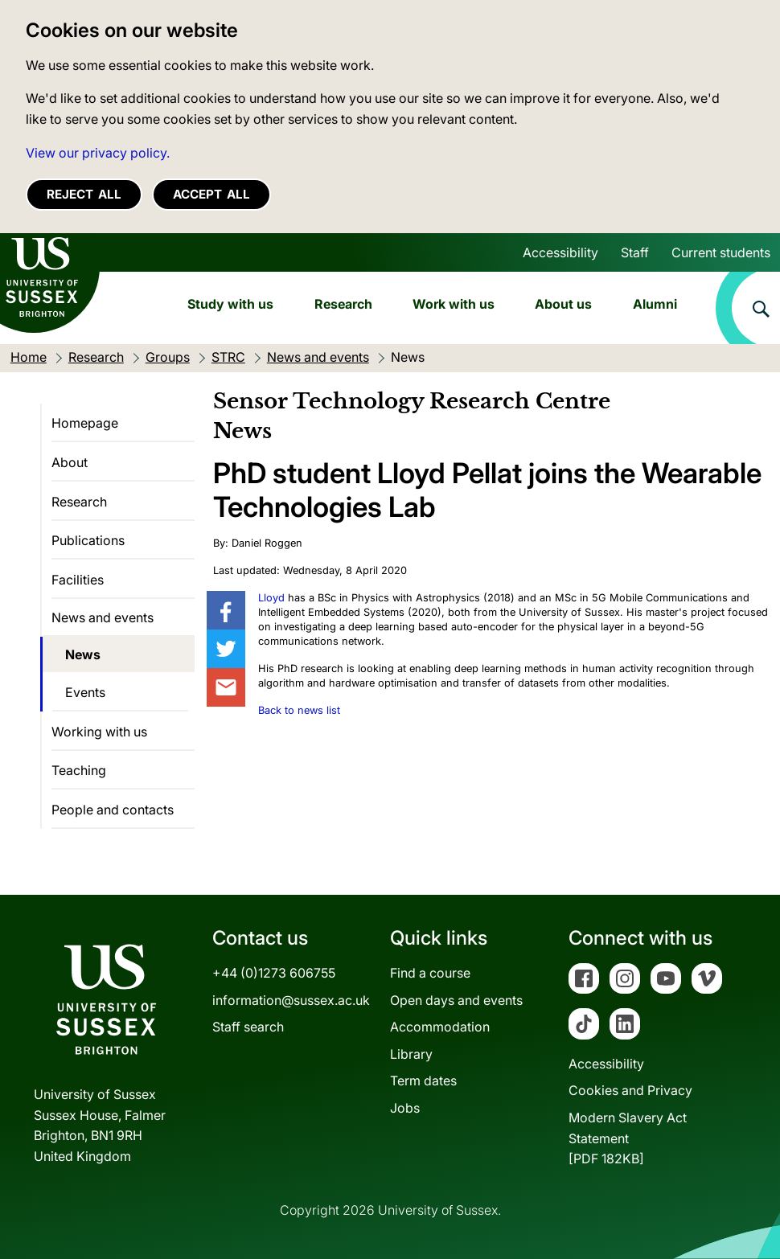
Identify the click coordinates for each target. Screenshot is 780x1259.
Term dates (423, 1080)
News (83, 654)
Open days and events (456, 1000)
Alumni (655, 304)
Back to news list (299, 710)
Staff (635, 252)
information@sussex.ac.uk (291, 1000)
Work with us (454, 304)
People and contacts (112, 810)
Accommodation (440, 1027)
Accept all (211, 194)
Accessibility (560, 252)
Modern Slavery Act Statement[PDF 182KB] (628, 1138)
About (69, 462)
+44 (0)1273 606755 (273, 973)
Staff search (248, 1027)
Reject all (84, 194)
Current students (720, 252)
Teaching (78, 770)
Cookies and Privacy (630, 1090)
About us (563, 304)
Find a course (430, 973)
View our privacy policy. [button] (98, 153)
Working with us (99, 732)
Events (85, 692)
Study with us (230, 304)
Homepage (84, 423)
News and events (102, 617)
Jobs (405, 1108)
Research (343, 304)
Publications (88, 540)
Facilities (77, 580)
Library (411, 1054)
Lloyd (271, 598)
